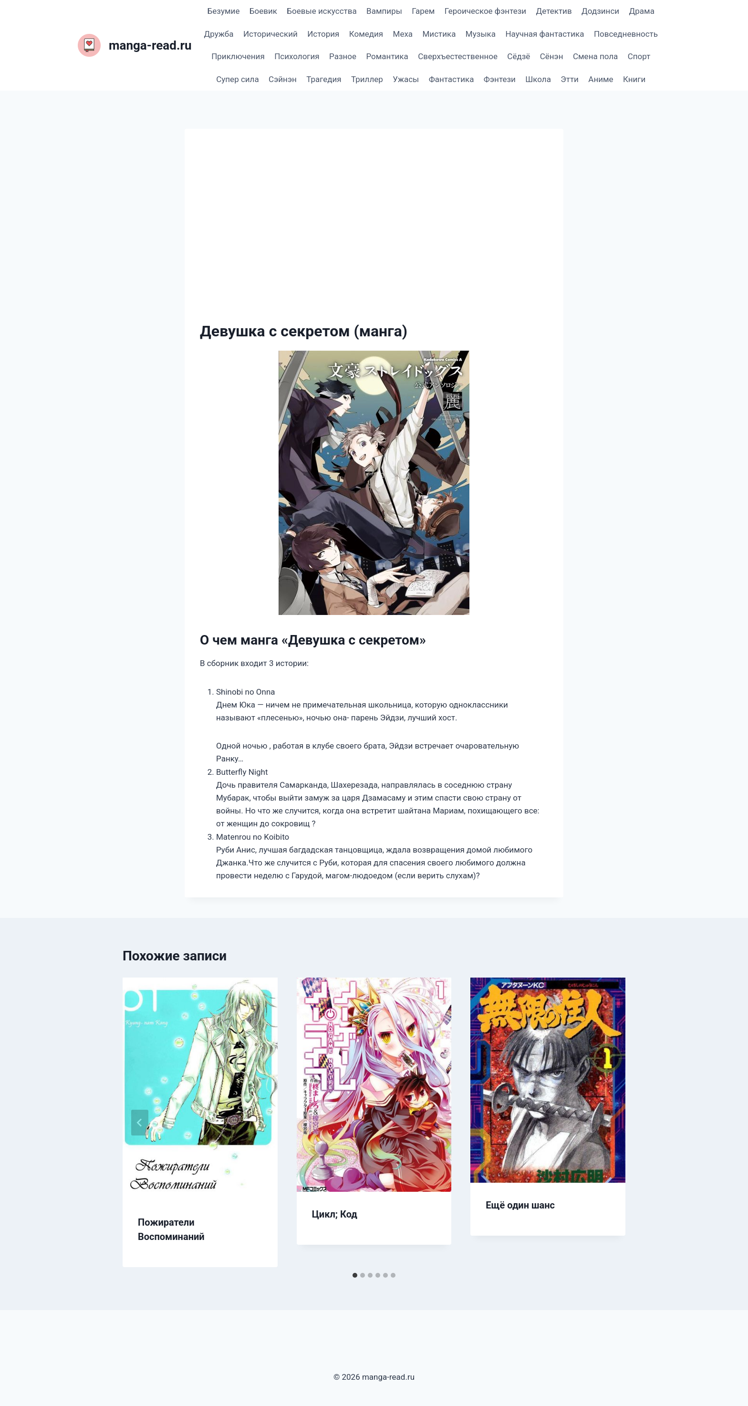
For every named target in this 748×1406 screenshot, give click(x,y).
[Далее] (608, 1122)
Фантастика (451, 79)
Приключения (238, 56)
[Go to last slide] (139, 1122)
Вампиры (384, 11)
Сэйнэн (283, 79)
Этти (570, 79)
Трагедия (323, 79)
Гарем (423, 11)
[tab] (355, 1275)
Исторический (270, 34)
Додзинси (600, 11)
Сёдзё (518, 56)
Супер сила (237, 79)
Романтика (387, 56)
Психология (296, 56)
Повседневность (626, 34)
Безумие (224, 11)
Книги (634, 79)
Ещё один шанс (520, 1205)
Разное (342, 56)
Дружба (219, 34)
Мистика (439, 34)
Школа (538, 79)
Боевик (263, 11)
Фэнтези (500, 79)
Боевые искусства (321, 11)
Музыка (481, 34)
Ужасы (406, 79)
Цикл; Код (334, 1214)
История (323, 34)
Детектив (553, 11)
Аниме (600, 79)
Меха (403, 34)
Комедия (366, 34)
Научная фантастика (544, 34)
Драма (641, 11)
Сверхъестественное (458, 56)
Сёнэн (551, 56)
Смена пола (595, 56)
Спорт (639, 56)
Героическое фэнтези (485, 11)
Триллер (367, 79)
